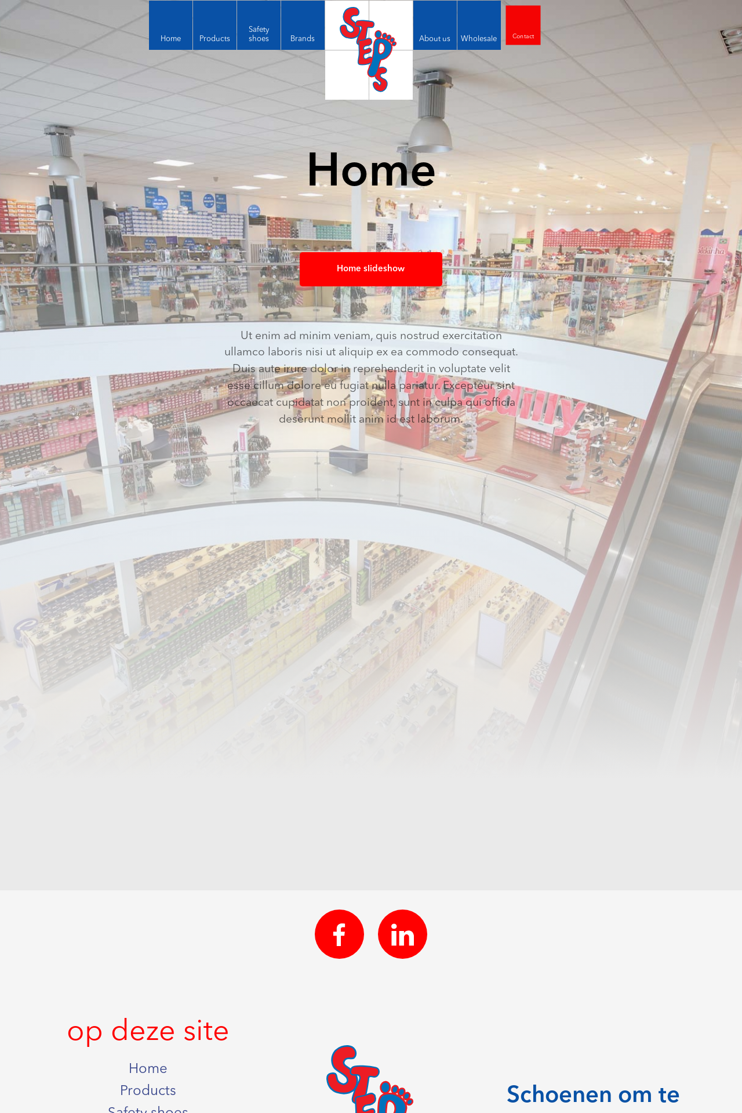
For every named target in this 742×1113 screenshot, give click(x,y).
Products (148, 1092)
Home (148, 1069)
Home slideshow (371, 269)
